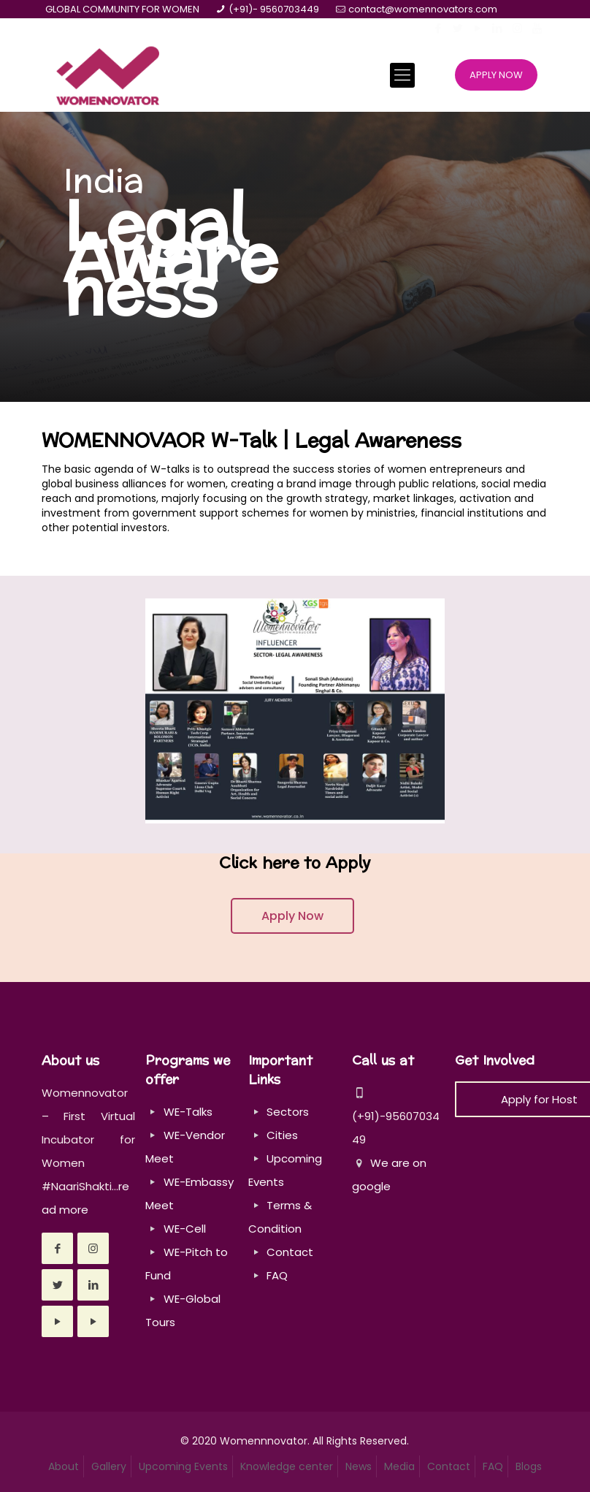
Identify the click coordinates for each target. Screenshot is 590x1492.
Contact (290, 1252)
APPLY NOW (496, 75)
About (63, 1466)
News (358, 1466)
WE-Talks (188, 1111)
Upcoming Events (183, 1466)
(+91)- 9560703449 (274, 9)
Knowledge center (286, 1466)
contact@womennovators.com (422, 9)
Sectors (288, 1111)
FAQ (277, 1275)
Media (399, 1466)
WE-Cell (185, 1228)
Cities (282, 1135)
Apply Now (292, 915)
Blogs (529, 1466)
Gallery (108, 1466)
